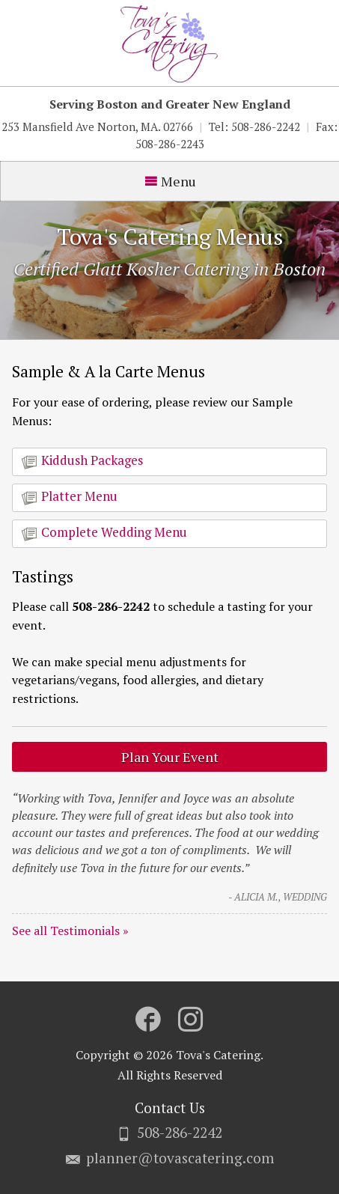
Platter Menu (69, 496)
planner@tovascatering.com (180, 1157)
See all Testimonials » (70, 930)
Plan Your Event (170, 757)
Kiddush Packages (82, 460)
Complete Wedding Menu (104, 532)
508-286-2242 (179, 1132)
